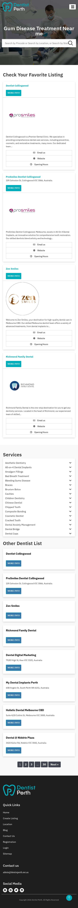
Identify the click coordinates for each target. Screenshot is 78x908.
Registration (9, 841)
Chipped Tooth (13, 507)
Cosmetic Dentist (14, 515)
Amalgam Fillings (14, 471)
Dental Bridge (12, 529)
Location (7, 824)
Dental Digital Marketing (21, 655)
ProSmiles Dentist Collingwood (23, 176)
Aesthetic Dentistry (15, 462)
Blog (5, 830)
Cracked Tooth (13, 520)
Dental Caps (11, 533)
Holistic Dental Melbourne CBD (25, 710)
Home (6, 812)
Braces (9, 484)
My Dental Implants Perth (22, 682)
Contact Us (9, 835)
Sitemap (7, 853)
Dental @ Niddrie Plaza (20, 737)
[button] (13, 563)
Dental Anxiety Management (20, 524)
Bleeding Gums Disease (17, 480)
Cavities (9, 493)
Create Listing (10, 818)
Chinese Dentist (13, 502)
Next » (54, 764)
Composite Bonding (15, 511)
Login (6, 847)
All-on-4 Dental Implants (18, 467)
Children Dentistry (15, 498)
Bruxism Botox (13, 489)
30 (44, 764)
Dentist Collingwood (17, 85)
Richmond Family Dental (19, 356)
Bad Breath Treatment (17, 476)
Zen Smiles (12, 268)
